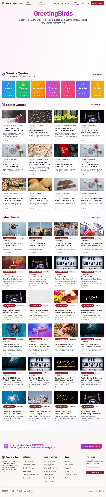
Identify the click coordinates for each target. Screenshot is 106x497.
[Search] (83, 3)
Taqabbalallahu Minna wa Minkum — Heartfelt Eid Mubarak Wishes (12, 313)
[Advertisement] (53, 50)
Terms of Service (71, 474)
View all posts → (98, 217)
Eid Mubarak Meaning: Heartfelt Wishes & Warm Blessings (38, 380)
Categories (69, 465)
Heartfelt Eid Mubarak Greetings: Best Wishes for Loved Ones (64, 279)
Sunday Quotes (49, 481)
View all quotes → (97, 105)
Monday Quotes (49, 461)
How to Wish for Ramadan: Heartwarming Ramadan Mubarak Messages (38, 279)
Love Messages (29, 3)
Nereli (31, 491)
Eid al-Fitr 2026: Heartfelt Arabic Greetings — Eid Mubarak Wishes (12, 380)
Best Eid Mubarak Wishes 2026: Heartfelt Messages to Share (91, 346)
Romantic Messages (42, 3)
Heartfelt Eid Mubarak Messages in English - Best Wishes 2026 (90, 279)
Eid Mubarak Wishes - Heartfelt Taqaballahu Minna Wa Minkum (91, 414)
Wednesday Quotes (50, 468)
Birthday (56, 3)
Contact (67, 478)
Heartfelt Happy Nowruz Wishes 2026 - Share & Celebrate (63, 414)
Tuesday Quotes (49, 465)
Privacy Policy (70, 471)
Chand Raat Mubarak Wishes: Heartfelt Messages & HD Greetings (91, 313)
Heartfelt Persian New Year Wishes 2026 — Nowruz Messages (38, 313)
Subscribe (95, 472)
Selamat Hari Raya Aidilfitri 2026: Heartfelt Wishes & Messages (64, 380)
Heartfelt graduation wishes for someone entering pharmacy (13, 245)
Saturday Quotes (49, 478)
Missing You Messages (30, 474)
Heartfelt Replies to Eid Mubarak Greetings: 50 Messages (37, 245)
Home (20, 3)
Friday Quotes (49, 474)
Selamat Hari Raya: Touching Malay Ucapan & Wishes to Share (91, 245)
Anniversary (66, 3)
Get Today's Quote (91, 446)
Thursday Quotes (50, 471)
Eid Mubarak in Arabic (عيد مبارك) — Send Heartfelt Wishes (64, 346)
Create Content (97, 3)
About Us (68, 468)
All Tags (67, 461)
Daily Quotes (76, 3)
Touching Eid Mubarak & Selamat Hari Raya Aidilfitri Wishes (64, 245)
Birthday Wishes (28, 468)
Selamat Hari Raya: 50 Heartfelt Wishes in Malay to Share (65, 313)
